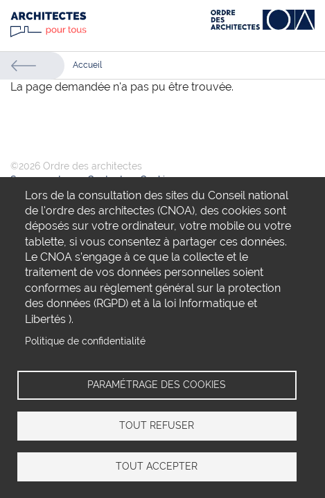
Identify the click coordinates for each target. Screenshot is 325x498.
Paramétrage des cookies (156, 384)
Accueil (87, 65)
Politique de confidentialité (85, 341)
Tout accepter (156, 466)
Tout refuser (156, 425)
